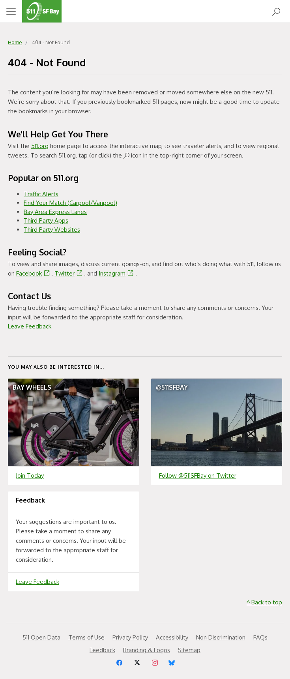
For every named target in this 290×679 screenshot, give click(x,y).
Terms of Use (86, 637)
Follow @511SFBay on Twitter (197, 475)
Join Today (30, 475)
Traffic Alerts (41, 194)
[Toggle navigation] (11, 11)
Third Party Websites (52, 229)
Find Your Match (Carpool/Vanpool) (70, 202)
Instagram (117, 273)
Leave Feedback (29, 326)
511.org (40, 146)
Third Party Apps (46, 220)
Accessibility (172, 637)
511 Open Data (41, 637)
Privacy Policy (130, 637)
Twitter (69, 273)
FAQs (260, 637)
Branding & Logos (146, 650)
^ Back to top (264, 602)
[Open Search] (276, 11)
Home (15, 42)
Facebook (34, 273)
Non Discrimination (220, 637)
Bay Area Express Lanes (55, 212)
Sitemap (189, 650)
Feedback (102, 650)
